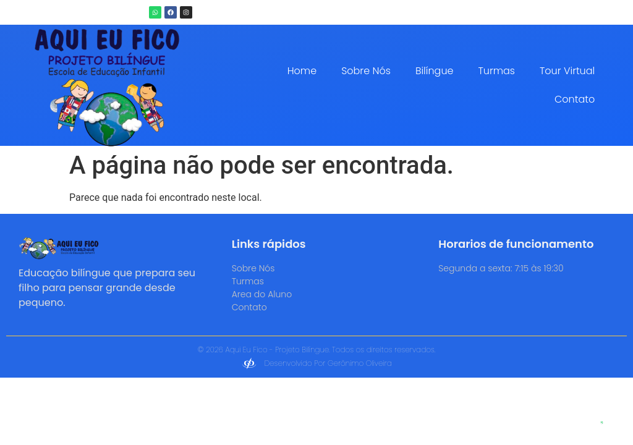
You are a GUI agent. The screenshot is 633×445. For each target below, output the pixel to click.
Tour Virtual (567, 71)
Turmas (496, 71)
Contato (574, 99)
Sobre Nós (366, 71)
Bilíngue (434, 71)
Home (301, 71)
